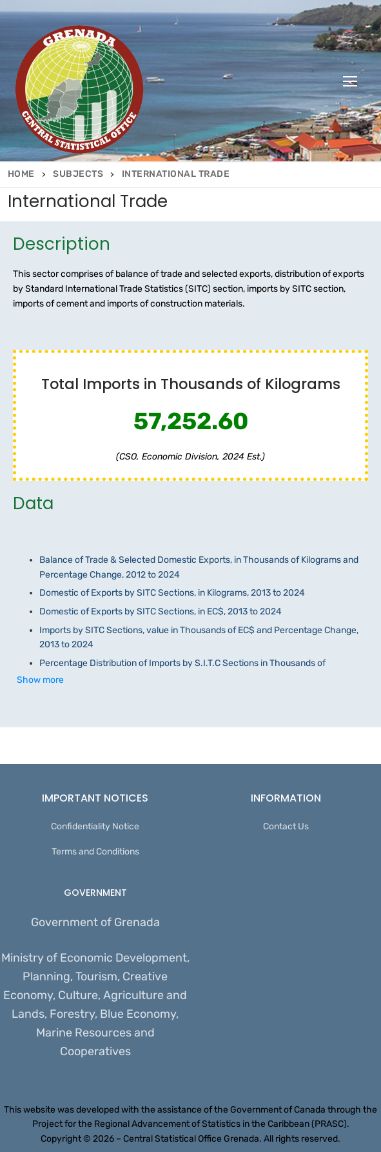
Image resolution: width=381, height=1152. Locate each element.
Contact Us (286, 826)
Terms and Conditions (95, 851)
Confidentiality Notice (95, 826)
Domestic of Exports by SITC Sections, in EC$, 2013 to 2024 (161, 611)
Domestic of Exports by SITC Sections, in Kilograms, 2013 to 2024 (172, 592)
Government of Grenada (95, 922)
